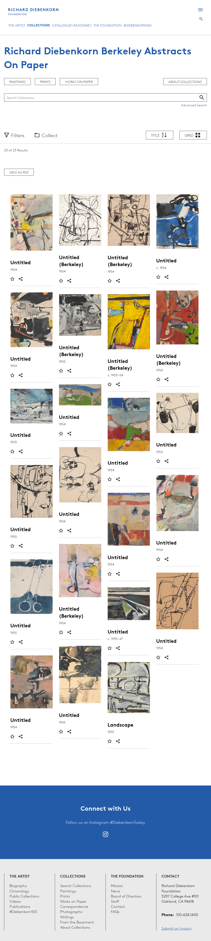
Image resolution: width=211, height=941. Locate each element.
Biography (18, 885)
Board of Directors (126, 895)
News (115, 890)
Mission (117, 885)
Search (201, 19)
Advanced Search (194, 105)
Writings (67, 916)
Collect (49, 135)
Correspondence (74, 906)
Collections (38, 25)
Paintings (17, 81)
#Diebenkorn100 (137, 25)
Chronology (19, 890)
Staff (115, 901)
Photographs (71, 911)
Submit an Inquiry (177, 927)
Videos (15, 901)
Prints (45, 81)
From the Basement (77, 921)
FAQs (115, 911)
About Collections (185, 81)
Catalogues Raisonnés (71, 25)
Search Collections (75, 885)
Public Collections (24, 895)
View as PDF (19, 172)
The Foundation (107, 25)
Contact (118, 906)
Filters (17, 135)
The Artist (16, 25)
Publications (19, 906)
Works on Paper (79, 81)
